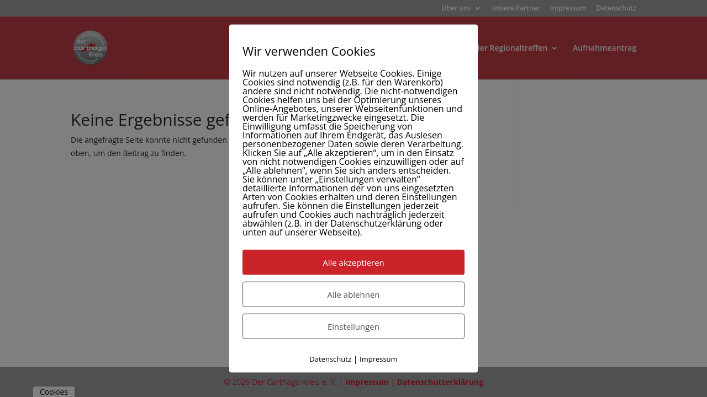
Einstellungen (353, 326)
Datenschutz (330, 359)
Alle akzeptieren (353, 262)
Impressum (379, 359)
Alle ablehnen (353, 294)
